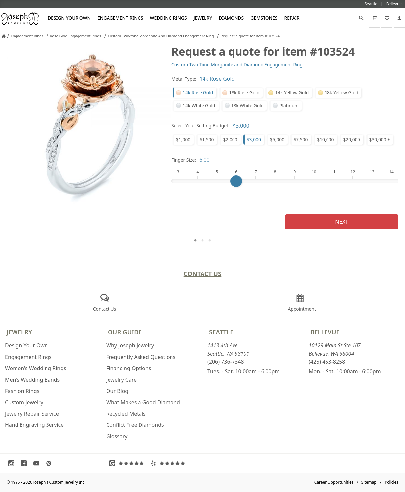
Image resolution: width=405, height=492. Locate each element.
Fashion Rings (22, 391)
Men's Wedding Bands (32, 379)
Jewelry (203, 18)
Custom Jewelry (24, 402)
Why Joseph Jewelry (130, 345)
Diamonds (231, 18)
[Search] (361, 18)
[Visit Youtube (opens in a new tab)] (38, 463)
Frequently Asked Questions (140, 357)
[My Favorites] (386, 18)
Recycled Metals (126, 413)
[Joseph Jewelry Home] (4, 36)
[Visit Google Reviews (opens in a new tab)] (128, 463)
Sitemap (369, 482)
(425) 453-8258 (327, 361)
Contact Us (203, 273)
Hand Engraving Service (34, 424)
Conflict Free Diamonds (135, 424)
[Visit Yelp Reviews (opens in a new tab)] (169, 463)
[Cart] (374, 18)
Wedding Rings (168, 18)
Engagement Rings (120, 18)
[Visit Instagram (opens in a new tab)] (12, 463)
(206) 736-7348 (225, 361)
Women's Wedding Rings (35, 368)
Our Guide (125, 332)
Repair (292, 18)
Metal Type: (183, 79)
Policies (391, 482)
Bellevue (325, 332)
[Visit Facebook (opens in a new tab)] (25, 463)
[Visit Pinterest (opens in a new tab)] (50, 463)
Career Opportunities (334, 482)
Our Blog (117, 391)
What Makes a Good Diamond (143, 402)
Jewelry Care (121, 379)
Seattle (221, 332)
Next (341, 221)
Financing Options (128, 368)
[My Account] (399, 18)
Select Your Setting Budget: (200, 126)
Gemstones (263, 18)
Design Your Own (69, 18)
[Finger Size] (284, 181)
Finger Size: (183, 160)
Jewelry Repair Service (32, 413)
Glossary (117, 436)
